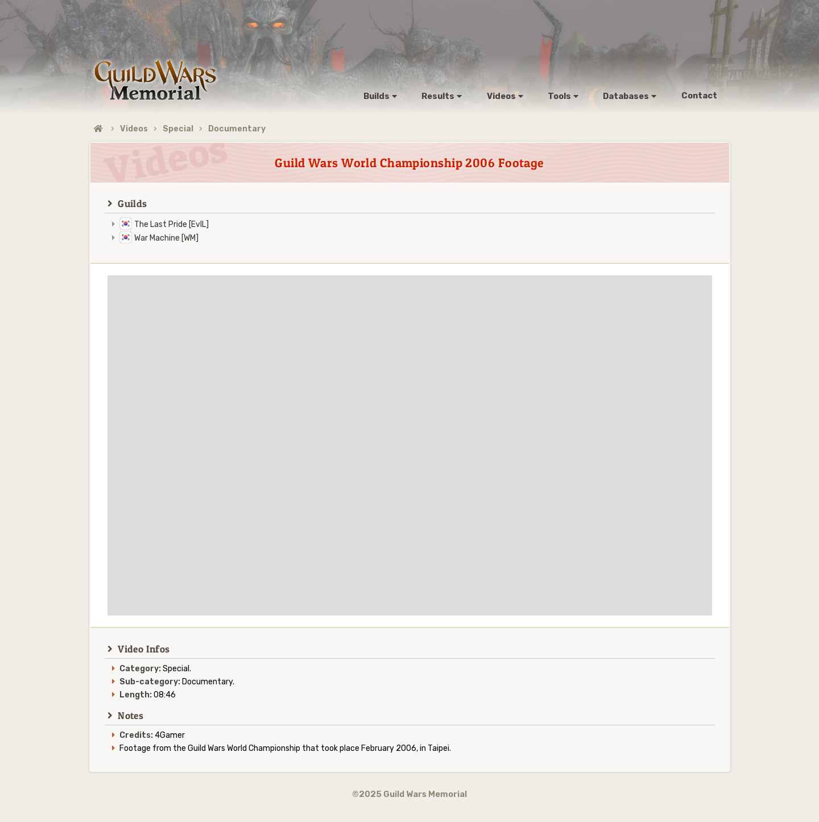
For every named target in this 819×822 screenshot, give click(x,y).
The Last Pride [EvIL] (171, 224)
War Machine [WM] (166, 238)
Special (178, 129)
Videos (134, 129)
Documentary (237, 129)
